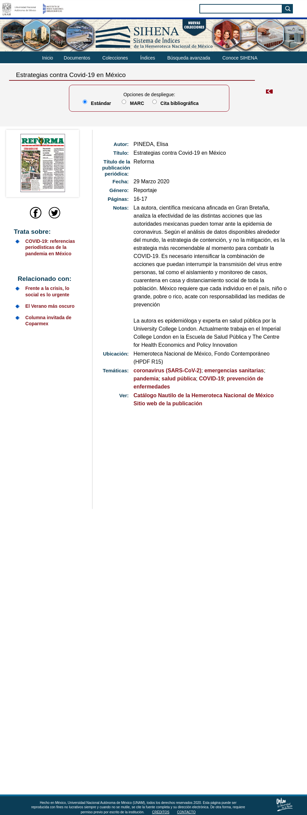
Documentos (77, 58)
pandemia (146, 378)
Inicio (47, 58)
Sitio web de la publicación (167, 403)
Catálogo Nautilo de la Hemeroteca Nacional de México (203, 395)
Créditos (160, 812)
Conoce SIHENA (239, 58)
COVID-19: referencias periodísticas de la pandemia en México (50, 247)
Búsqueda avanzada (188, 58)
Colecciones (115, 58)
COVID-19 (211, 378)
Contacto (186, 812)
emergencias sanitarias (234, 370)
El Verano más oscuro (49, 306)
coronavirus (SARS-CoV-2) (167, 370)
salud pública (179, 378)
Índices (147, 58)
